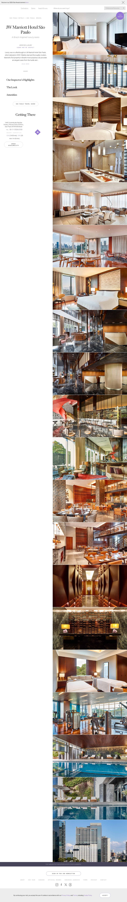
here (27, 2)
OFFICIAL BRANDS (54, 880)
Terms (75, 895)
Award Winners (43, 8)
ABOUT (22, 880)
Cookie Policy (88, 895)
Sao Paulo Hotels (17, 18)
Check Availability (13, 144)
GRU (19, 135)
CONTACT (103, 880)
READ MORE (25, 64)
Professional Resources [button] (115, 8)
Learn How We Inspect (25, 47)
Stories (33, 8)
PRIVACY (94, 880)
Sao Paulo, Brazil (34, 18)
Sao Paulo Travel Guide (25, 104)
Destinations (24, 8)
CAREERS (41, 880)
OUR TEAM (31, 880)
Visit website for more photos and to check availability (63, 864)
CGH (8, 135)
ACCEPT (105, 895)
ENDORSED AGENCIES (72, 880)
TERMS (85, 880)
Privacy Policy (66, 895)
